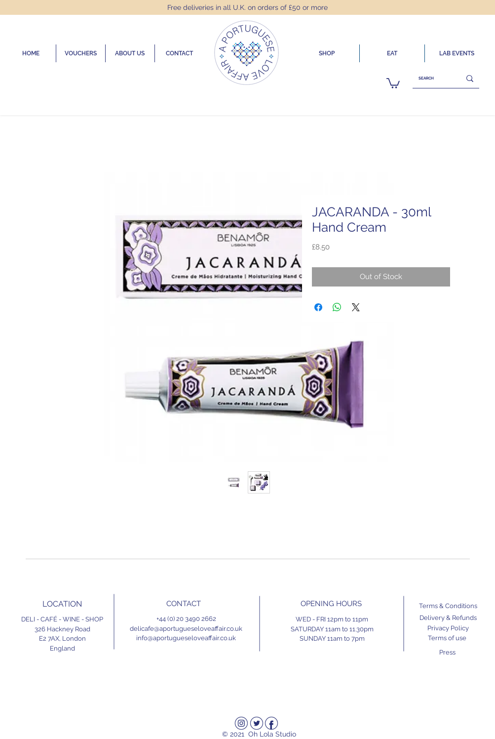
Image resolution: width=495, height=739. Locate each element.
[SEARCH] (429, 78)
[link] (393, 82)
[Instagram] (241, 723)
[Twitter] (257, 723)
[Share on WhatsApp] (337, 307)
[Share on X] (356, 307)
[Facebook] (271, 723)
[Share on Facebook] (318, 307)
